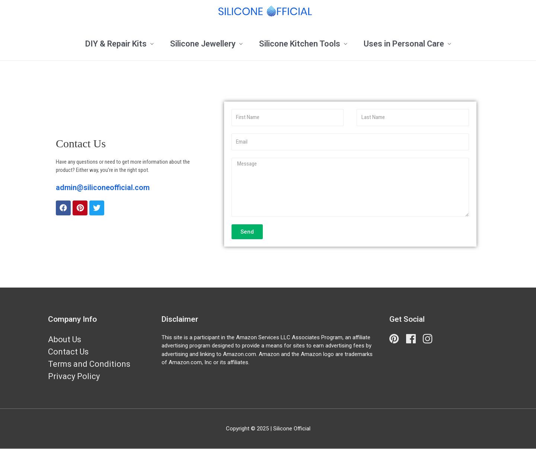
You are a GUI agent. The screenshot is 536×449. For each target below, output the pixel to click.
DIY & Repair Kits (116, 43)
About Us (64, 339)
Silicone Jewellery (203, 43)
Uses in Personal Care (404, 43)
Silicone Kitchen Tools (299, 43)
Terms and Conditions (89, 364)
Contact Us (68, 351)
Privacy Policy (74, 376)
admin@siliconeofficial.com (103, 187)
